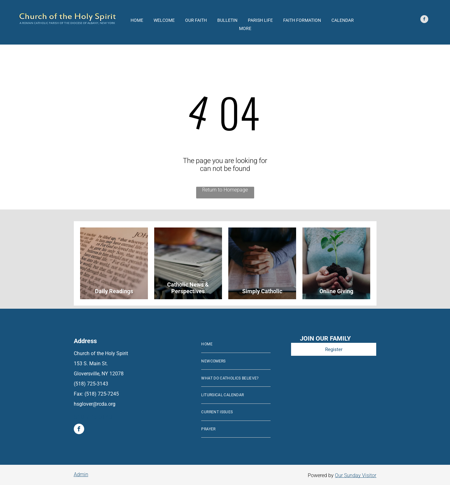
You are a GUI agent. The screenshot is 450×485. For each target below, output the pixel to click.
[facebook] (424, 20)
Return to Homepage (225, 190)
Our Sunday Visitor (355, 475)
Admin (81, 474)
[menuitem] (236, 344)
